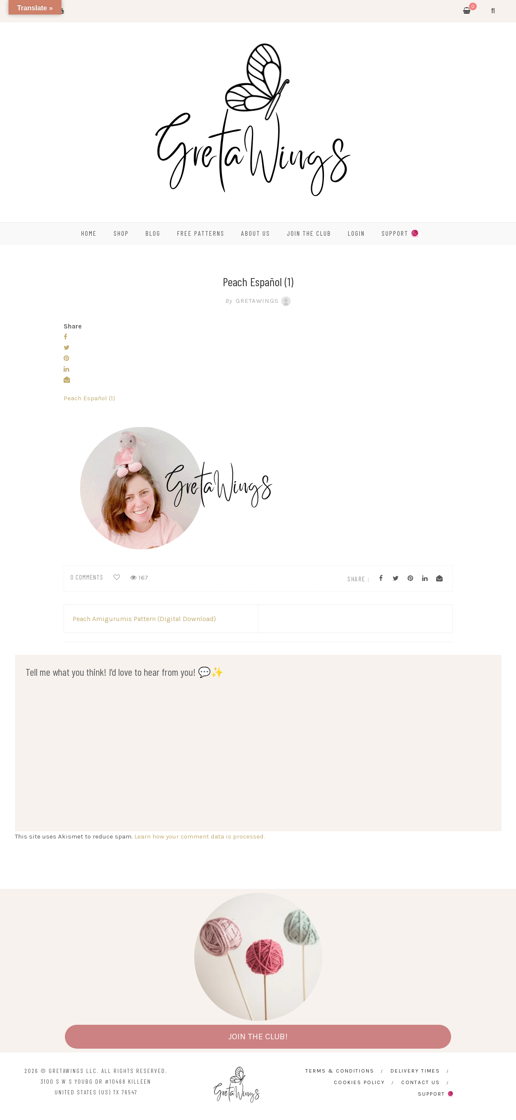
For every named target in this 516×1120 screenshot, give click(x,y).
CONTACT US (420, 1082)
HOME (89, 233)
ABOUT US (255, 233)
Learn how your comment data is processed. (199, 836)
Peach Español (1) (89, 398)
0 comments (86, 577)
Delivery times (415, 1071)
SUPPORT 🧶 (401, 233)
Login (356, 233)
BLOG (153, 233)
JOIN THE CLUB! (258, 1036)
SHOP (121, 233)
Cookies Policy (359, 1082)
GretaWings (258, 301)
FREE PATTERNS (200, 233)
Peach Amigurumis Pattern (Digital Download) (144, 619)
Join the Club (309, 233)
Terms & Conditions (340, 1071)
